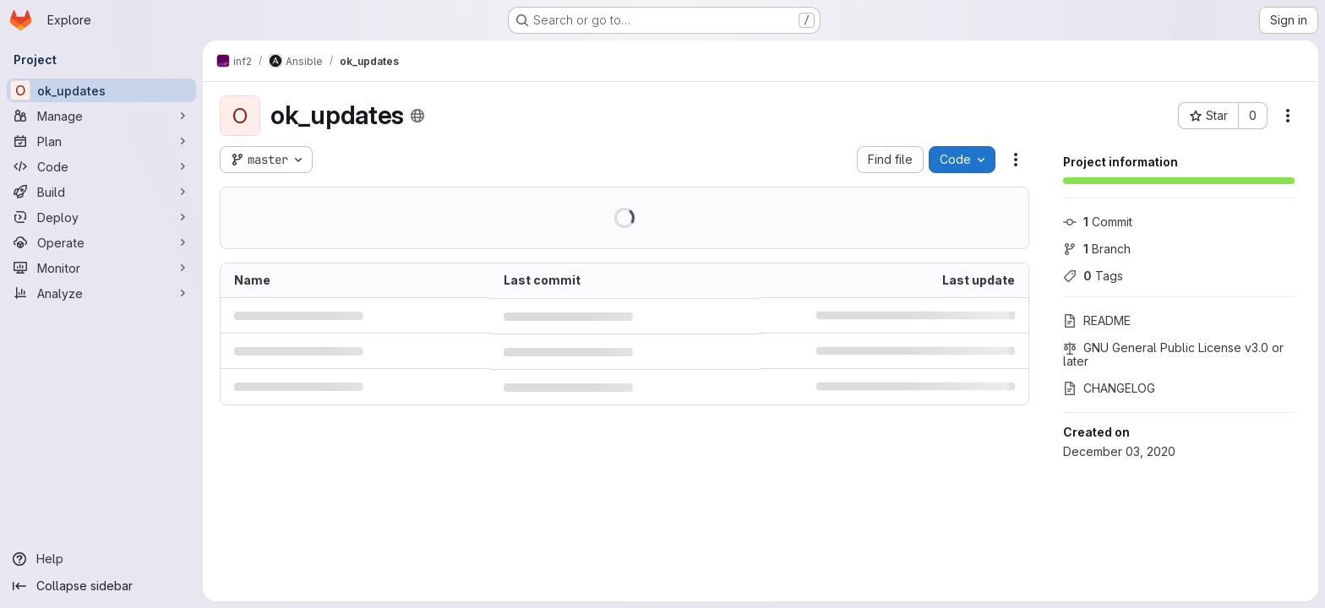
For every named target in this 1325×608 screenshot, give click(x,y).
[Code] (101, 166)
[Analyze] (101, 293)
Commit (1097, 221)
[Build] (101, 192)
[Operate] (101, 242)
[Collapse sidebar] (101, 586)
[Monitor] (101, 268)
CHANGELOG (1109, 388)
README (1097, 320)
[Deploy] (101, 217)
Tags (1093, 276)
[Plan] (101, 141)
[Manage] (101, 116)
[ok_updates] (101, 90)
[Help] (101, 559)
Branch (1097, 249)
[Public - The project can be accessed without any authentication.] (417, 115)
